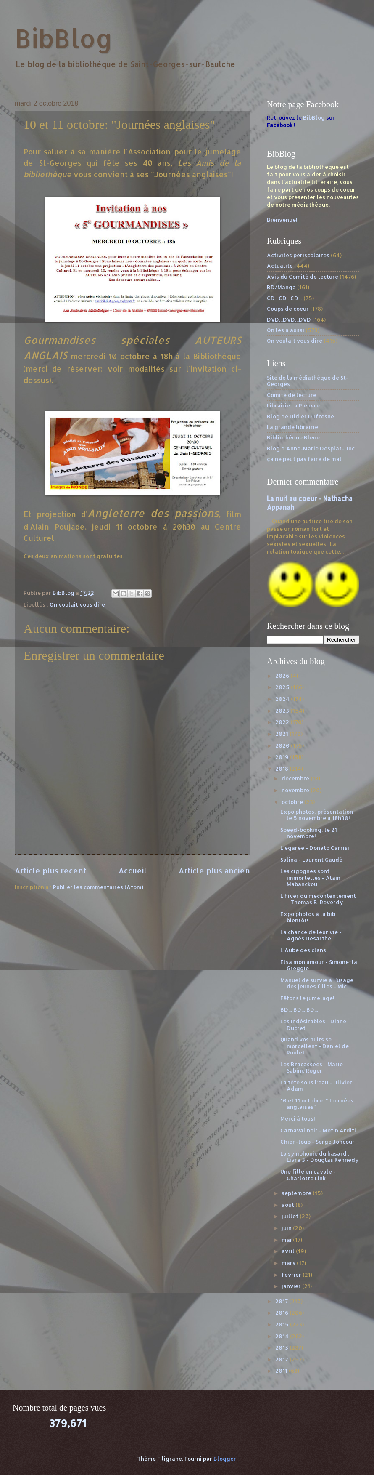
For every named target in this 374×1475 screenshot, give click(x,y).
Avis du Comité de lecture (302, 276)
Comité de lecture (291, 394)
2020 (283, 745)
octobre (293, 802)
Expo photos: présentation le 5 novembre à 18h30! (316, 814)
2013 (282, 1347)
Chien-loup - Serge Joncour (317, 1141)
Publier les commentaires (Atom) (98, 887)
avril (289, 1251)
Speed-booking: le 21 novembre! (308, 832)
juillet (291, 1216)
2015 (282, 1324)
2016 (282, 1312)
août (288, 1204)
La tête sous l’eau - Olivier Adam (316, 1085)
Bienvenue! (282, 219)
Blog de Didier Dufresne (300, 416)
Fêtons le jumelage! (307, 998)
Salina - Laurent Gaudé (311, 859)
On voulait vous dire (77, 604)
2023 (282, 710)
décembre (296, 778)
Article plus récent (50, 870)
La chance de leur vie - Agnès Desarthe (311, 935)
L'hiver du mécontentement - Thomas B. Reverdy (318, 898)
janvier (292, 1286)
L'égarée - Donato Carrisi (314, 847)
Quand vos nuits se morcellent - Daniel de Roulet (314, 1046)
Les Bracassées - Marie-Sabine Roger (312, 1067)
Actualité (280, 265)
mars (289, 1262)
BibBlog (64, 38)
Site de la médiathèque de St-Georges (307, 380)
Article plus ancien (214, 870)
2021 (282, 733)
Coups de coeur (288, 308)
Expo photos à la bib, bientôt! (308, 917)
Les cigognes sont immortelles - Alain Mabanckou (310, 877)
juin (287, 1228)
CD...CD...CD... (284, 298)
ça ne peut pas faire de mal (304, 458)
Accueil (133, 870)
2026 (282, 675)
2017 (282, 1301)
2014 (282, 1336)
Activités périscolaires (298, 255)
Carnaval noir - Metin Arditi (318, 1130)
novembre (296, 790)
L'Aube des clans (303, 950)
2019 (282, 756)
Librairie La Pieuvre (293, 405)
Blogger (224, 1458)
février (292, 1274)
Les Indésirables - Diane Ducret (313, 1024)
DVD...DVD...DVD (289, 319)
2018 (282, 768)
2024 (283, 698)
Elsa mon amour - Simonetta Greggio (318, 965)
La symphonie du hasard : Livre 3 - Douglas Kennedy (319, 1156)
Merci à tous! (297, 1118)
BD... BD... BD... (299, 1009)
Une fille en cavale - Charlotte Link (308, 1174)
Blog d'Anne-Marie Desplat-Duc (311, 448)
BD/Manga (281, 287)
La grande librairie (292, 426)
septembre (297, 1193)
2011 (282, 1370)
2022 (282, 722)
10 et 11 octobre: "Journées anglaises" (316, 1103)
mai (287, 1239)
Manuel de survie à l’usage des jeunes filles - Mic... (316, 983)
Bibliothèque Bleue (293, 437)
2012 (282, 1359)
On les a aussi (285, 330)
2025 (283, 687)
